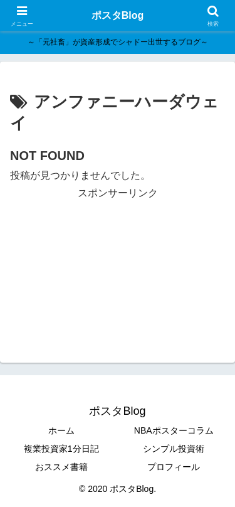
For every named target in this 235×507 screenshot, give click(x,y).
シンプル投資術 (173, 449)
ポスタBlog (117, 15)
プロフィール (173, 467)
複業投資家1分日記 (61, 449)
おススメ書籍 (61, 467)
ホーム (61, 430)
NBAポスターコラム (174, 430)
